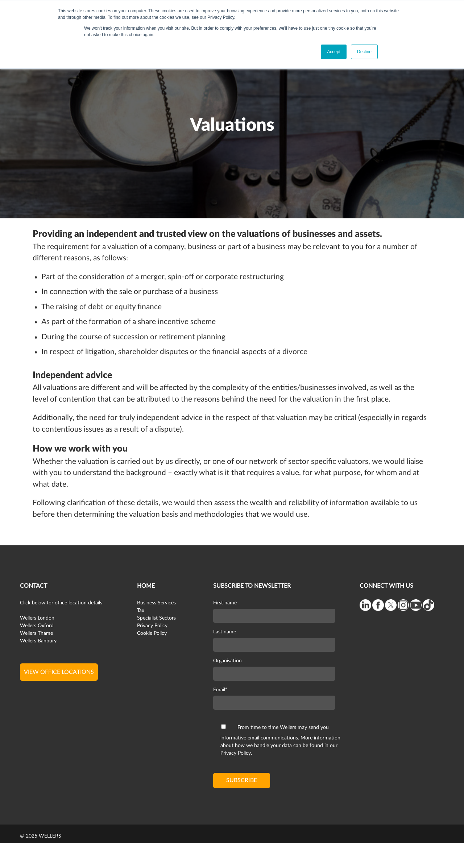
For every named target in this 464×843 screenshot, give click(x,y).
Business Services (156, 602)
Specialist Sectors (156, 618)
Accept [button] (333, 51)
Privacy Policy (152, 625)
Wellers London (37, 618)
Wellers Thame (36, 633)
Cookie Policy (152, 633)
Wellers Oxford (37, 625)
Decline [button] (364, 51)
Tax (140, 610)
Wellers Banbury (38, 640)
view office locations (59, 672)
